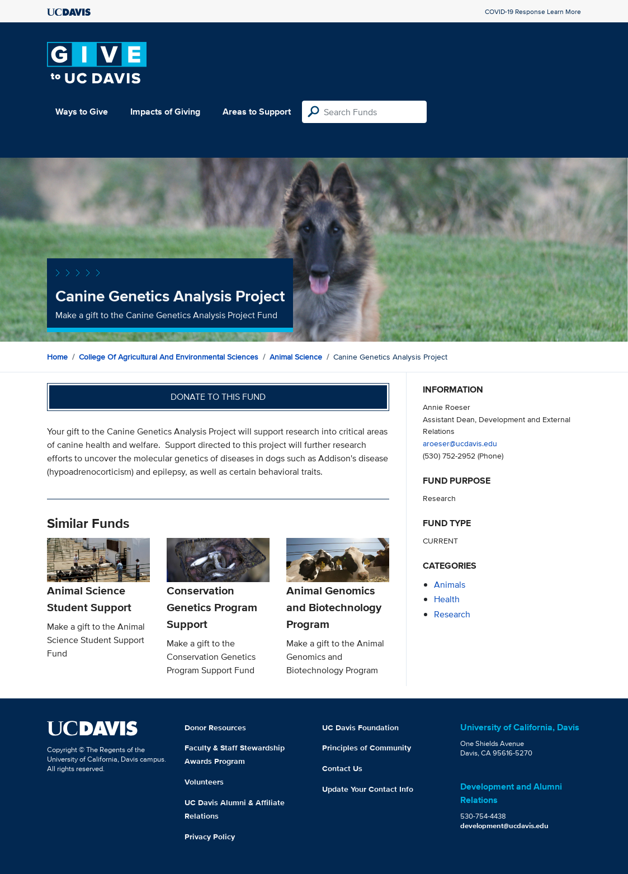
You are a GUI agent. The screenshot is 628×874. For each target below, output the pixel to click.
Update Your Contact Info (367, 789)
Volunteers (204, 781)
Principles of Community (366, 747)
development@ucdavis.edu (504, 825)
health (447, 599)
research (452, 614)
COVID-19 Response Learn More (533, 11)
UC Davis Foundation (360, 727)
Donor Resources (215, 727)
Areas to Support (257, 111)
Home (57, 356)
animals (449, 584)
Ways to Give (81, 111)
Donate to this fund (218, 396)
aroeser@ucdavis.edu (460, 443)
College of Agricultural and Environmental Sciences (168, 356)
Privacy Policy (210, 836)
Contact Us (342, 768)
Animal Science (296, 356)
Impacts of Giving (165, 111)
